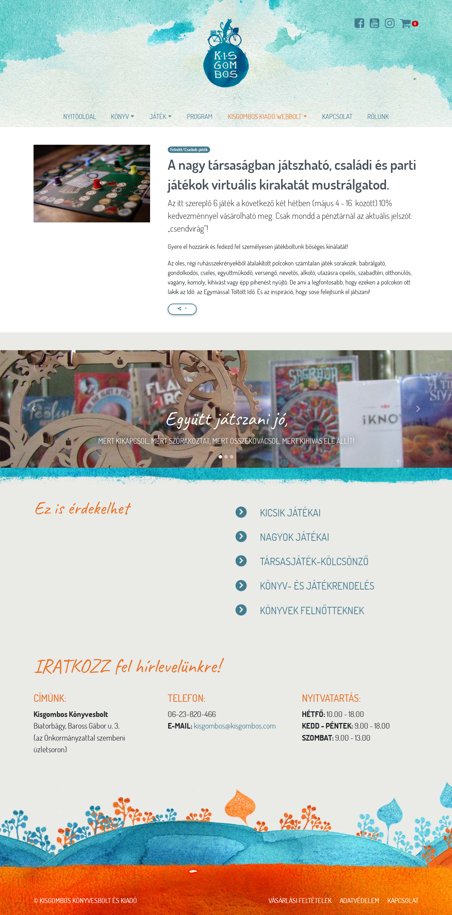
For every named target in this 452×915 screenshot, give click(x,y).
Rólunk (378, 116)
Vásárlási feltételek (300, 900)
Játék (157, 116)
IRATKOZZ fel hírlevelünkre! (127, 665)
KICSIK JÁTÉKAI (278, 512)
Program (200, 116)
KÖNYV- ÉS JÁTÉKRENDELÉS (304, 585)
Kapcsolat (337, 116)
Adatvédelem (359, 900)
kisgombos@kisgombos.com (235, 725)
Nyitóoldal (79, 116)
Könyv (120, 116)
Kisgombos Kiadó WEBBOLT (265, 116)
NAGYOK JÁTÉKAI (282, 536)
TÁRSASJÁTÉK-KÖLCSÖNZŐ (302, 561)
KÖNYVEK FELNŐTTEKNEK (300, 610)
